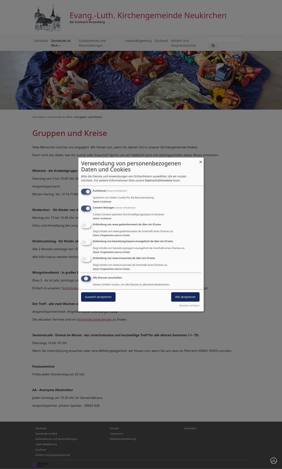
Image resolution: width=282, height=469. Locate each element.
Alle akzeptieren (185, 297)
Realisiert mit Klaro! (189, 305)
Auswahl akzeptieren (98, 297)
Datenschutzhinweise (158, 180)
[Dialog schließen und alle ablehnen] (201, 160)
